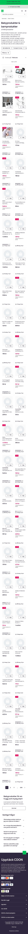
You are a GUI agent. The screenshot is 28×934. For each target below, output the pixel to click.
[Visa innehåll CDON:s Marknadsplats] (14, 913)
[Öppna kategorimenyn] (25, 11)
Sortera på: (8, 57)
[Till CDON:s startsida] (2, 11)
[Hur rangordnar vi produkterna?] (3, 57)
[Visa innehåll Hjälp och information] (14, 896)
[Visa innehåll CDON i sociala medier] (14, 918)
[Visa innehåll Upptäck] (14, 905)
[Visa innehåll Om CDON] (14, 909)
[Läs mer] (14, 808)
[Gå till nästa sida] (24, 787)
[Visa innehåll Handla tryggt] (14, 900)
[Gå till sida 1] (6, 787)
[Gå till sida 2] (10, 787)
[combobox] (14, 14)
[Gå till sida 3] (14, 787)
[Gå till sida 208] (21, 787)
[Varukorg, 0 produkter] (22, 11)
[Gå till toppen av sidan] (24, 852)
